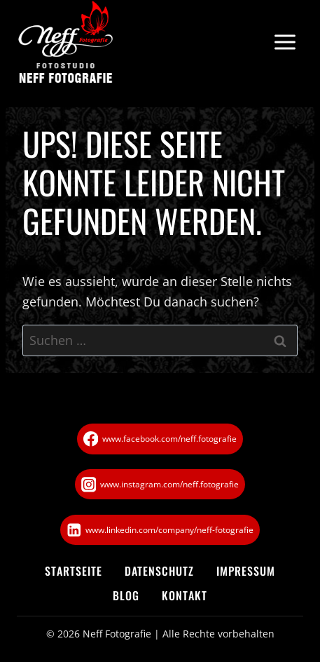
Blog (126, 595)
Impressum (245, 570)
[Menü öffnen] (284, 42)
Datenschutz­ (159, 570)
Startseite (73, 570)
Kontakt (184, 595)
